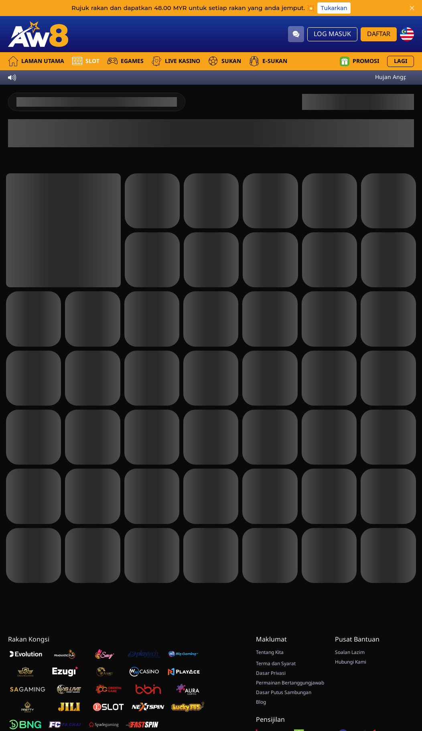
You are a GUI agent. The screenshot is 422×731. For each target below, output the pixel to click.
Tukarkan (334, 8)
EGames (126, 61)
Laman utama (36, 61)
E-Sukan (268, 61)
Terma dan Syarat (276, 663)
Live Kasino (176, 61)
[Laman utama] (38, 34)
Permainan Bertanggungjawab (290, 683)
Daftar (378, 34)
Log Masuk (332, 34)
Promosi (359, 61)
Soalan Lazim (350, 652)
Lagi (400, 61)
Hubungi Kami (350, 662)
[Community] (296, 34)
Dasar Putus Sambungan (283, 692)
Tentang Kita (270, 652)
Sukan (224, 61)
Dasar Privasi (271, 673)
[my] (407, 34)
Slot (85, 61)
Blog (261, 702)
